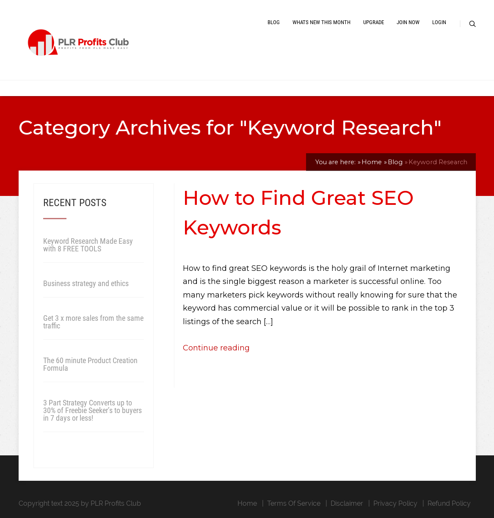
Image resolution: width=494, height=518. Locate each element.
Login (439, 22)
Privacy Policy (395, 503)
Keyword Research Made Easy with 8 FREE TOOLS (88, 245)
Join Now (408, 22)
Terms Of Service (293, 503)
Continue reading (216, 348)
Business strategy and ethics (86, 283)
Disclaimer (347, 503)
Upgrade (373, 22)
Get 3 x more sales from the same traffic (93, 322)
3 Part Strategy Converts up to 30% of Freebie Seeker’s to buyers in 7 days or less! (92, 410)
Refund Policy (449, 503)
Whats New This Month (321, 22)
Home (247, 503)
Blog (274, 22)
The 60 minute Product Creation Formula (90, 364)
